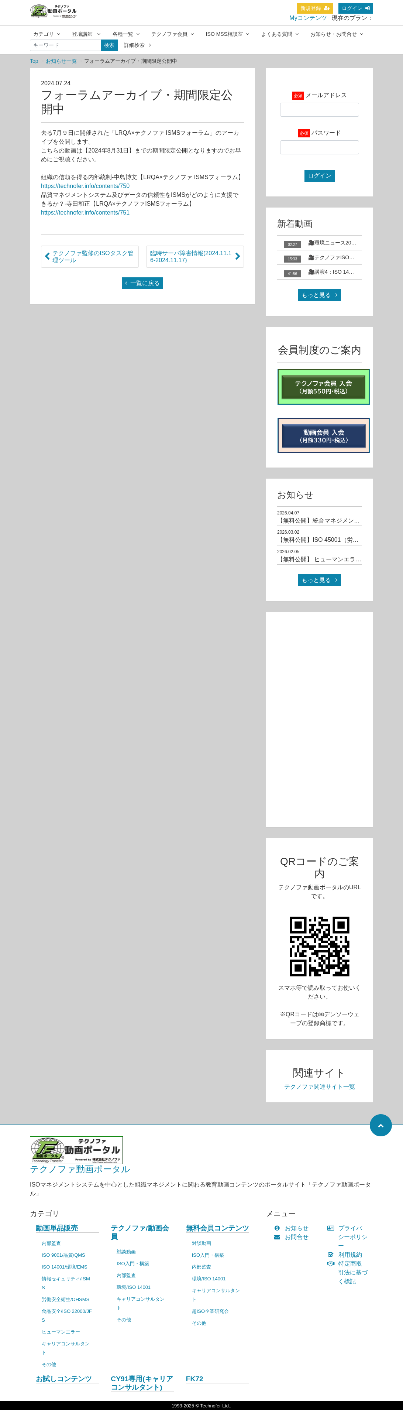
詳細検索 (137, 45)
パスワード (326, 133)
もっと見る (320, 295)
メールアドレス (326, 95)
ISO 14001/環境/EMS (64, 1267)
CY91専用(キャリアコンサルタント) (142, 1383)
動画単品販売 (57, 1228)
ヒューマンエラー (61, 1332)
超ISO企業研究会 (210, 1311)
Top (34, 61)
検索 (109, 45)
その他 (49, 1364)
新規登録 (315, 8)
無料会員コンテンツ (217, 1228)
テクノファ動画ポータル (80, 1169)
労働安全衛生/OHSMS (65, 1299)
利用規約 (346, 1255)
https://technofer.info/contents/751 (85, 212)
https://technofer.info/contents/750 (85, 186)
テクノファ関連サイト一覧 (319, 1087)
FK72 (194, 1379)
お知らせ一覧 (61, 61)
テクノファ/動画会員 (140, 1232)
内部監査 (51, 1243)
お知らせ (293, 1228)
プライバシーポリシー (349, 1237)
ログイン (356, 8)
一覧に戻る (142, 283)
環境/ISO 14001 (134, 1287)
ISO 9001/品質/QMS (63, 1255)
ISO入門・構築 (133, 1263)
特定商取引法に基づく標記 (349, 1272)
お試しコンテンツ (64, 1379)
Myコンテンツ (308, 18)
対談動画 (126, 1252)
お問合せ (293, 1237)
